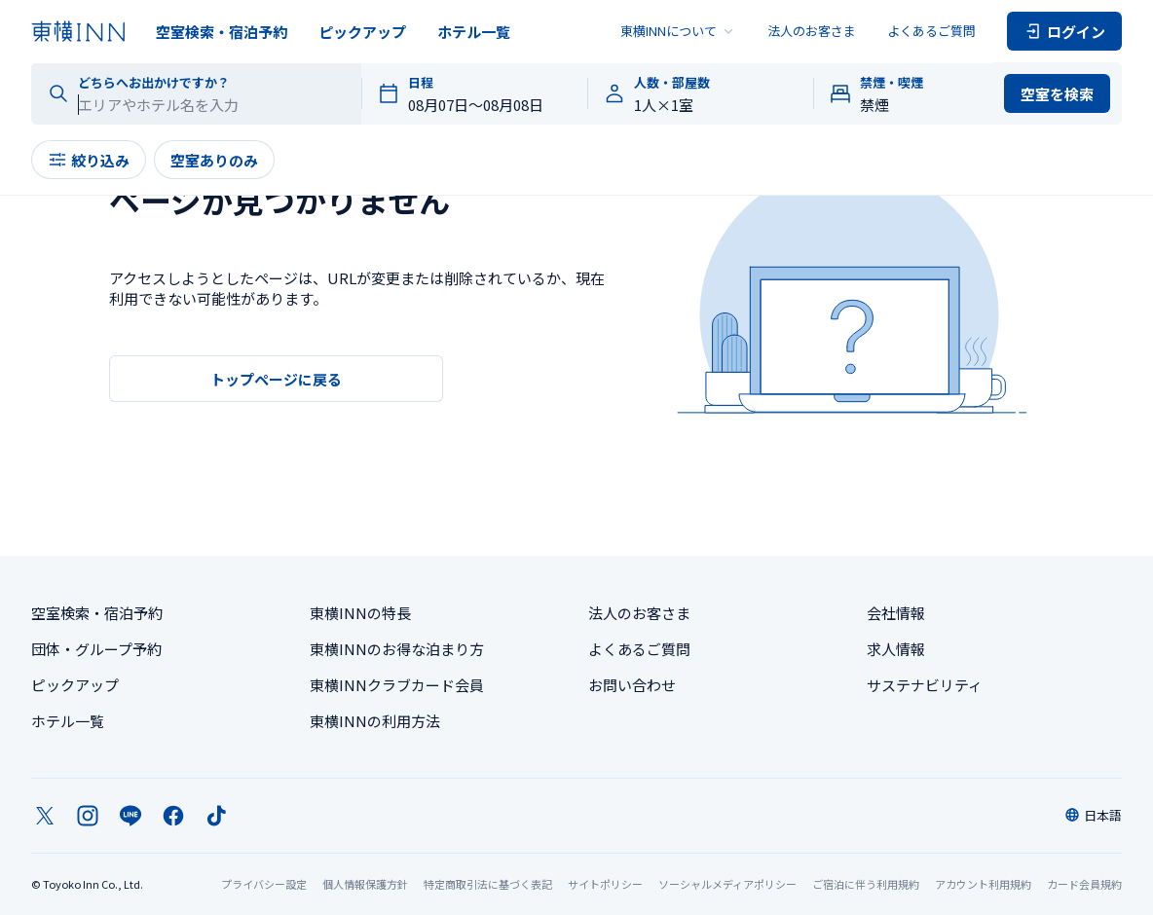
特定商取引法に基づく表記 (488, 884)
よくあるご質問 (931, 30)
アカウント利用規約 (983, 884)
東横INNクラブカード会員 (397, 685)
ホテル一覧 (473, 31)
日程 (420, 83)
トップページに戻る (276, 379)
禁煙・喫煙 (891, 83)
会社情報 (896, 613)
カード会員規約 (1084, 884)
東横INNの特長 (360, 613)
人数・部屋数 (672, 83)
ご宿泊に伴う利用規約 (865, 884)
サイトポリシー (605, 884)
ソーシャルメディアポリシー (727, 884)
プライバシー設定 (264, 884)
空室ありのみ (214, 160)
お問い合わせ (632, 685)
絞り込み (89, 160)
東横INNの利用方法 (375, 721)
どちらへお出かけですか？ (154, 83)
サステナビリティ (925, 685)
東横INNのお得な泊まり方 (397, 649)
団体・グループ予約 (96, 649)
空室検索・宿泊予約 (221, 31)
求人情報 (896, 649)
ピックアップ (362, 31)
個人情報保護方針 (365, 884)
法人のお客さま (811, 30)
